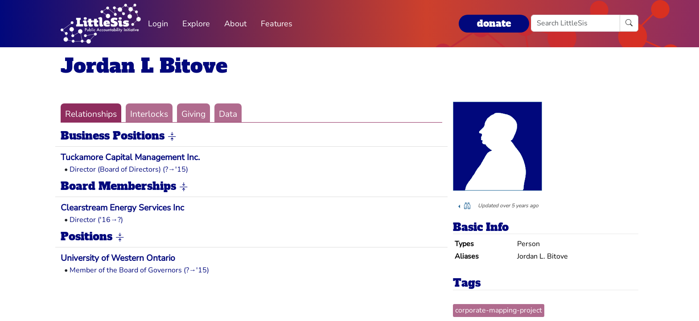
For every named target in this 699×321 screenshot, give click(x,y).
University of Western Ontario (118, 258)
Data (228, 114)
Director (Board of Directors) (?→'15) (129, 169)
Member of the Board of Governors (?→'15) (139, 270)
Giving (193, 114)
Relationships (91, 114)
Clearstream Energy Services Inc (122, 208)
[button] (172, 136)
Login (158, 23)
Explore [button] (196, 23)
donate (494, 23)
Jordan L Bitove (144, 65)
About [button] (235, 23)
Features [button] (276, 23)
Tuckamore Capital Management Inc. (130, 157)
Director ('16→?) (96, 220)
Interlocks (149, 114)
